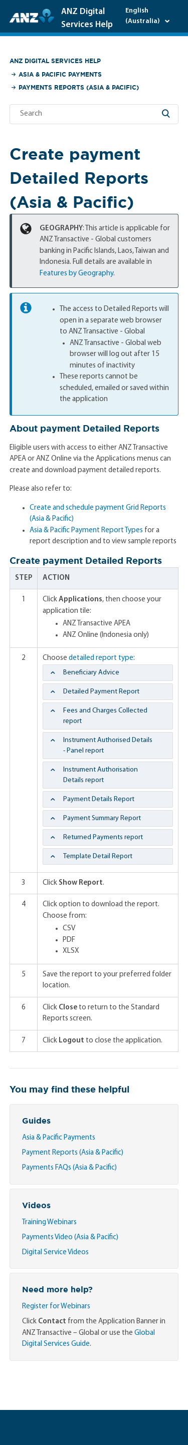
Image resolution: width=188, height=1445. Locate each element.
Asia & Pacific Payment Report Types (86, 530)
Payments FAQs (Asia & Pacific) (69, 1168)
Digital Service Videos (55, 1252)
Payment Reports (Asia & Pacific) (72, 1153)
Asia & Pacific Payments (60, 74)
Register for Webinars (56, 1306)
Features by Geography (76, 273)
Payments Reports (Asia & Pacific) (79, 87)
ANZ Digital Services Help (55, 61)
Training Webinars (49, 1222)
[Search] (94, 114)
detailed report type (101, 658)
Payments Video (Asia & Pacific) (70, 1237)
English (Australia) (143, 16)
